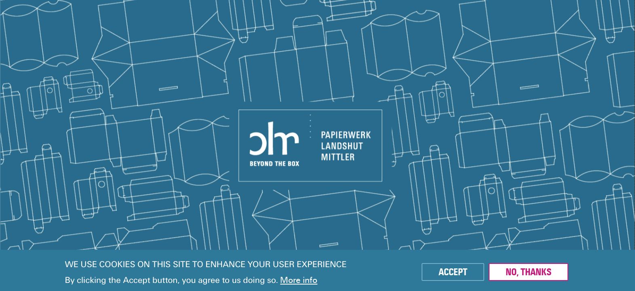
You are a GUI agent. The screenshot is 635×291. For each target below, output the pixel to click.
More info (298, 281)
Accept (453, 274)
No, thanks (528, 274)
